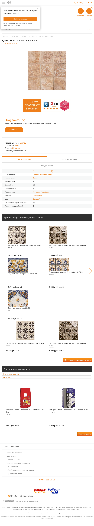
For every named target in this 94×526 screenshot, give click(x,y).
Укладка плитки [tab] (47, 166)
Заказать (14, 129)
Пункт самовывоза (14, 478)
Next (90, 271)
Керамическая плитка (41, 171)
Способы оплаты (13, 464)
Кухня (49, 174)
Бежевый (36, 199)
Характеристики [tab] (24, 159)
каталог (8, 30)
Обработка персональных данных (21, 475)
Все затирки (85, 439)
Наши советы (12, 471)
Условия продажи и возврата (18, 468)
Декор (35, 178)
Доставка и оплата (14, 457)
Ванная (36, 174)
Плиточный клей (13, 375)
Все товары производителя (77, 360)
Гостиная (43, 174)
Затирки (9, 380)
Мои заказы (11, 460)
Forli (17, 145)
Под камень (37, 195)
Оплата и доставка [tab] (69, 159)
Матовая (36, 192)
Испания (16, 148)
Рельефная (45, 192)
